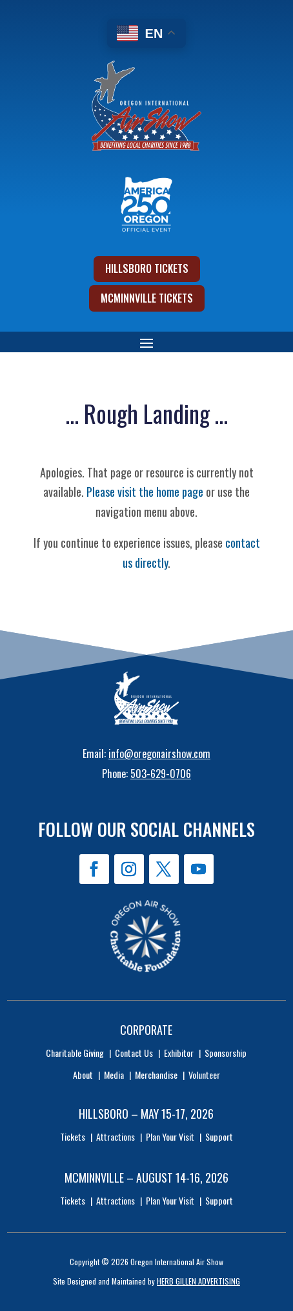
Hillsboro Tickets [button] (146, 268)
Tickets (72, 1136)
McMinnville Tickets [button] (147, 298)
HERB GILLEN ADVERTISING (198, 1281)
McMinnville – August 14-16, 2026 (146, 1177)
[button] (146, 342)
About (83, 1074)
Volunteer (204, 1074)
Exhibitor (179, 1052)
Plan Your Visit (170, 1136)
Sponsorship (226, 1052)
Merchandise (156, 1074)
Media (114, 1074)
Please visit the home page (144, 491)
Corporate (146, 1029)
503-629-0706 (160, 773)
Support (219, 1136)
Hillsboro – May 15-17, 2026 (146, 1113)
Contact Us (134, 1052)
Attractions (115, 1136)
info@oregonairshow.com (159, 753)
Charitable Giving (75, 1052)
